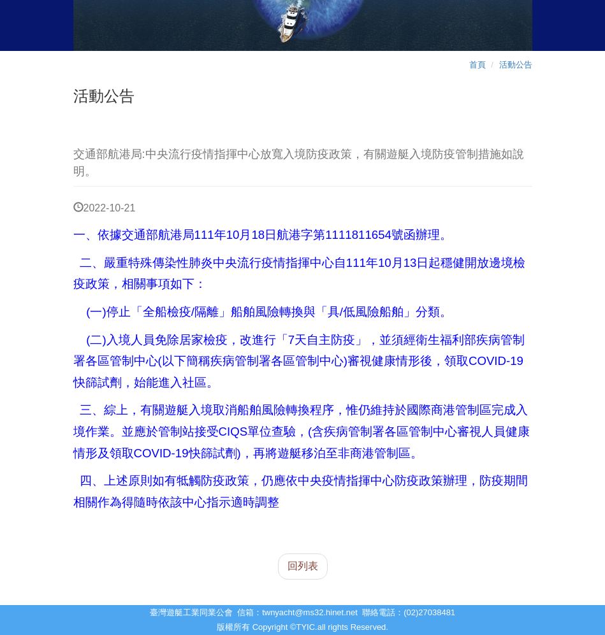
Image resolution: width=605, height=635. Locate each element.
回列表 (303, 565)
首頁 (477, 64)
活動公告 (515, 64)
